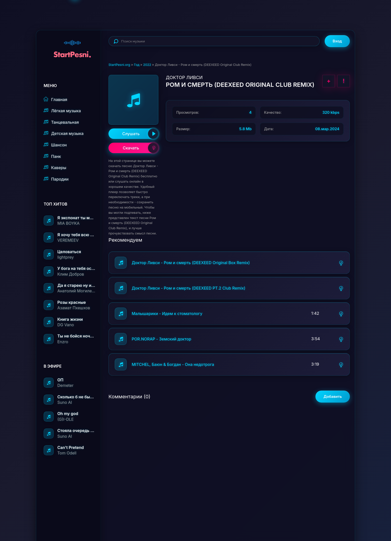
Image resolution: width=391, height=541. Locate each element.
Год (136, 65)
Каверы (55, 167)
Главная (55, 99)
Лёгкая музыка (62, 110)
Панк (52, 156)
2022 (147, 65)
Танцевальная (61, 122)
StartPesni (72, 46)
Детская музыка (64, 133)
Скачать (140, 148)
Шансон (55, 144)
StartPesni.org (119, 65)
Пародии (56, 179)
